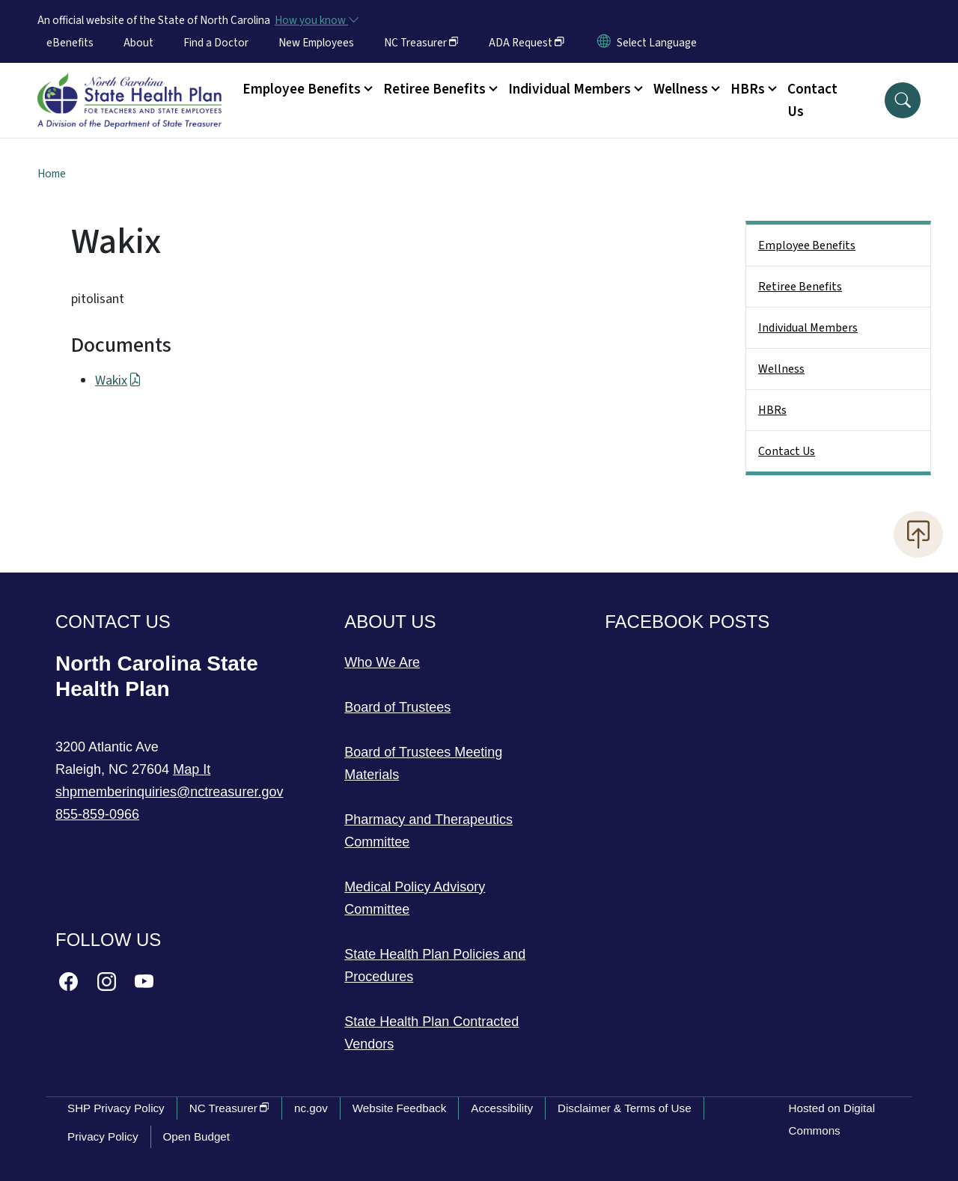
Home (51, 173)
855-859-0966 (97, 814)
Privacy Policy (102, 1136)
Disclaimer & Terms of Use (625, 1108)
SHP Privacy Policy (116, 1108)
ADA (526, 42)
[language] (657, 42)
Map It (191, 769)
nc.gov (311, 1108)
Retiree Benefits (800, 286)
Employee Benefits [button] (301, 89)
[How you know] (315, 20)
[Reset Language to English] (604, 42)
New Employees (316, 42)
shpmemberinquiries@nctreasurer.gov (169, 791)
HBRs (772, 410)
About (138, 42)
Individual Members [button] (569, 89)
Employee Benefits (806, 245)
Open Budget (197, 1136)
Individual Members (808, 328)
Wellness (781, 369)
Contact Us (812, 100)
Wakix (118, 380)
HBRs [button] (747, 89)
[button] (903, 100)
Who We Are (382, 662)
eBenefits (70, 42)
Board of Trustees (397, 707)
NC (421, 42)
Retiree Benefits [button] (434, 89)
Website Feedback (400, 1108)
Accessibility (502, 1108)
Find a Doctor (215, 42)
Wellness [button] (680, 89)
